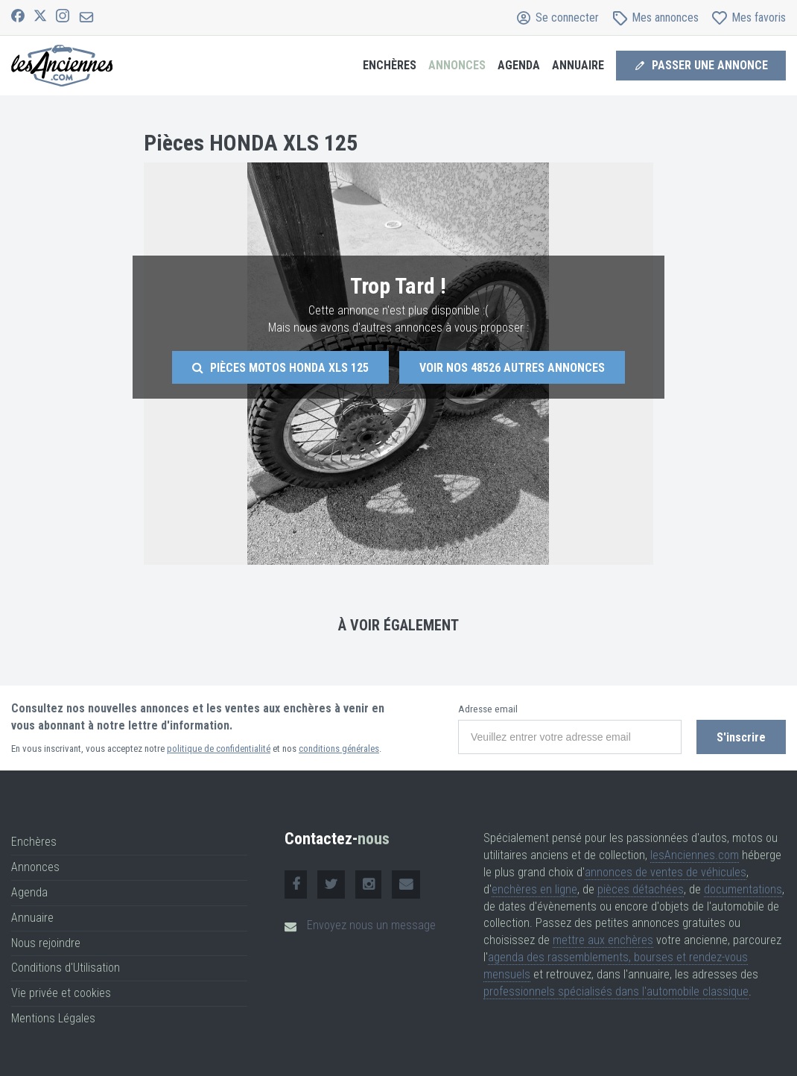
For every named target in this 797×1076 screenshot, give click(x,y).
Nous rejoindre (45, 943)
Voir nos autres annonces (512, 368)
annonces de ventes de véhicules (665, 872)
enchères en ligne (534, 889)
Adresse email (488, 709)
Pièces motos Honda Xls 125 (280, 368)
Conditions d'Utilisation (65, 968)
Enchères (389, 65)
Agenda (519, 65)
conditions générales (339, 748)
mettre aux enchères (603, 940)
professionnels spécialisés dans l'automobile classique (616, 991)
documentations (743, 889)
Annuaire (578, 65)
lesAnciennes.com (694, 855)
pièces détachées (640, 889)
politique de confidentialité (218, 748)
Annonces (457, 65)
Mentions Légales (53, 1018)
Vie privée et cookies (61, 993)
